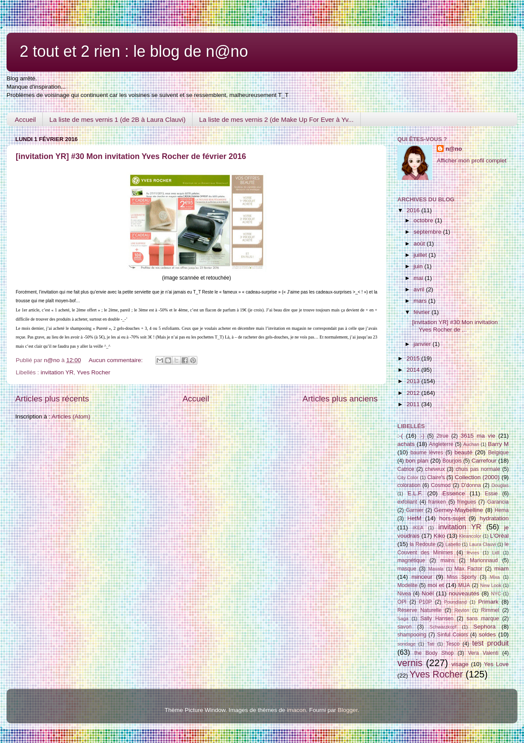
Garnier (414, 510)
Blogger (348, 710)
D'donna (471, 485)
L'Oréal (499, 535)
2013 (414, 381)
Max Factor (469, 569)
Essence (453, 493)
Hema (502, 510)
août (420, 243)
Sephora (484, 626)
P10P (425, 602)
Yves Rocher (93, 372)
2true (442, 436)
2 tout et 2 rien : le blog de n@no (134, 51)
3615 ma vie (478, 435)
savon (404, 627)
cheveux (435, 469)
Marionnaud (484, 560)
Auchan (471, 444)
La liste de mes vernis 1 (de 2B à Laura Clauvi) (117, 119)
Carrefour (484, 460)
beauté (463, 452)
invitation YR (57, 372)
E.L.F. (415, 493)
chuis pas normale (477, 469)
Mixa (495, 577)
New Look (490, 585)
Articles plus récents (52, 398)
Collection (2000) (477, 477)
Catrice (405, 469)
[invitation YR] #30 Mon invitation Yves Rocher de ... (455, 325)
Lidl (496, 552)
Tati (430, 643)
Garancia (498, 502)
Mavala (436, 568)
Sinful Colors (452, 635)
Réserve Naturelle (419, 610)
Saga (402, 618)
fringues (466, 502)
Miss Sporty (461, 577)
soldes (487, 634)
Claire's (436, 477)
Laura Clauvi (482, 544)
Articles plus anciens (340, 398)
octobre (424, 220)
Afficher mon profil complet (472, 160)
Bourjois (452, 461)
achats (406, 444)
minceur (421, 577)
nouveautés (464, 593)
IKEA (418, 527)
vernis (410, 662)
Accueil (25, 119)
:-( (400, 435)
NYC (496, 593)
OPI (402, 602)
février (422, 312)
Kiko (439, 535)
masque (406, 569)
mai (419, 278)
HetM (414, 518)
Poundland (455, 602)
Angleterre (441, 444)
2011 (414, 404)
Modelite (407, 585)
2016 (414, 210)
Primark (488, 601)
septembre (428, 231)
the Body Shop (434, 653)
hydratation (494, 518)
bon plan (417, 460)
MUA (464, 585)
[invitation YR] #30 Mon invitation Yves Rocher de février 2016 (131, 156)
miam (501, 568)
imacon (296, 710)
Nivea (404, 594)
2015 (414, 358)
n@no (453, 148)
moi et (435, 585)
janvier (423, 344)
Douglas (500, 485)
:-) (421, 436)
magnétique (411, 560)
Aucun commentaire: (117, 360)
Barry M (498, 444)
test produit (490, 643)
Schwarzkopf (442, 626)
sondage (406, 643)
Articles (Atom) (71, 416)
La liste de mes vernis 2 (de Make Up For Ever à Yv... (276, 119)
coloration (409, 485)
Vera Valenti (483, 653)
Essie (491, 494)
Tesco (453, 644)
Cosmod (441, 485)
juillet (421, 255)
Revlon (462, 610)
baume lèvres (426, 452)
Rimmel (490, 610)
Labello (453, 544)
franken (437, 502)
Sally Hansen (437, 618)
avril (420, 289)
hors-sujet (452, 518)
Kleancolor (470, 536)
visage (460, 664)
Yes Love (496, 664)
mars (421, 300)
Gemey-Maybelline (458, 510)
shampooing (411, 635)
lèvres (473, 552)
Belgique (498, 452)
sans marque (482, 618)
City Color (407, 477)
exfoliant (407, 502)
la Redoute (422, 544)
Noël (428, 593)
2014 (414, 369)
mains (448, 560)
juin (419, 266)
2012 (414, 393)
